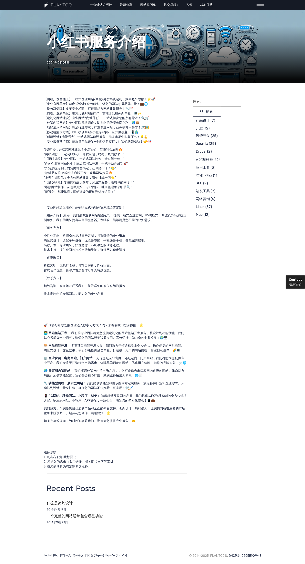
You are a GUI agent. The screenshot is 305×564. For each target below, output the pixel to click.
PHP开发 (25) (207, 136)
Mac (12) (202, 214)
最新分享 (126, 5)
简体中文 (65, 555)
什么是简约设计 (60, 503)
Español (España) (116, 555)
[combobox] (217, 102)
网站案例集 (148, 5)
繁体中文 (78, 555)
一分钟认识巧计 (101, 5)
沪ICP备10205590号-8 (245, 556)
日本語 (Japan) (94, 555)
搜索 (189, 5)
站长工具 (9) (205, 191)
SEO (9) (202, 183)
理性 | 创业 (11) (207, 175)
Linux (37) (204, 207)
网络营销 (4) (205, 199)
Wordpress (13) (208, 159)
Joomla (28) (206, 143)
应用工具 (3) (205, 167)
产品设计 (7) (205, 120)
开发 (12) (203, 128)
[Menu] (259, 5)
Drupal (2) (204, 151)
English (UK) (51, 555)
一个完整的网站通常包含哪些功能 (75, 516)
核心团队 (206, 5)
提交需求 (170, 5)
